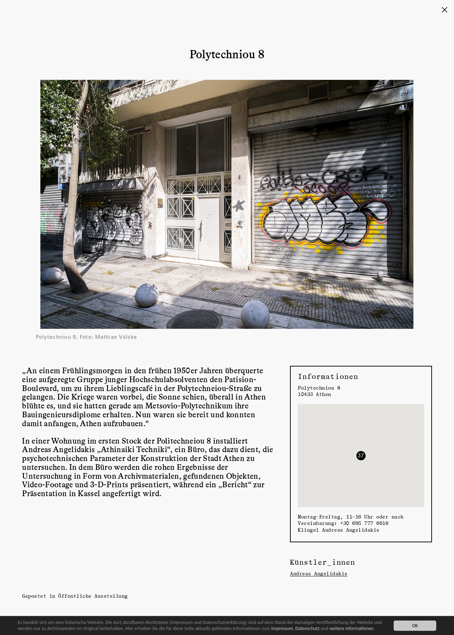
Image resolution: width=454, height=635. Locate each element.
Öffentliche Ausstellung (93, 596)
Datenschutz (307, 628)
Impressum (282, 628)
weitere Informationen (351, 628)
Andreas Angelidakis (319, 573)
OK (415, 626)
